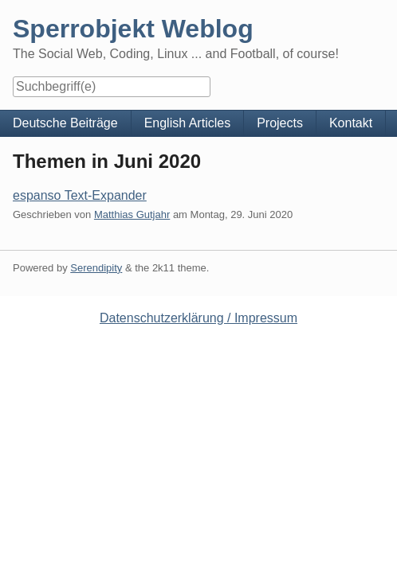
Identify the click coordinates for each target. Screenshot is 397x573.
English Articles (187, 123)
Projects (280, 123)
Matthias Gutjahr (132, 214)
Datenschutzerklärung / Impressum (198, 318)
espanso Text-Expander (80, 195)
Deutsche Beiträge (65, 123)
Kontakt (350, 123)
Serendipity (96, 268)
